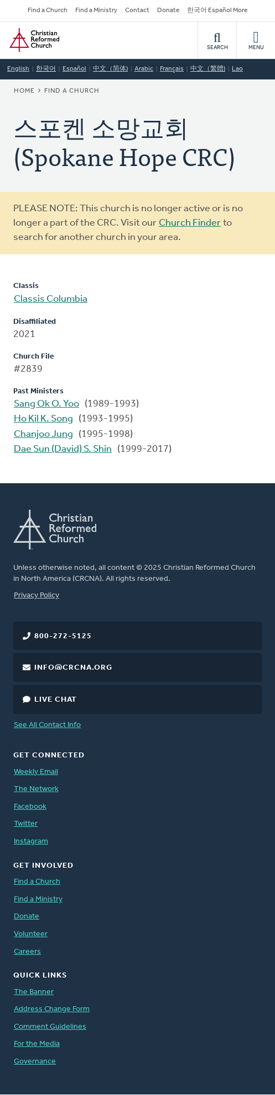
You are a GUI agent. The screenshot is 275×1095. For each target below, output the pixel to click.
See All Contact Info (47, 725)
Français (172, 69)
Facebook (30, 807)
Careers (27, 952)
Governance (35, 1061)
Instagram (31, 841)
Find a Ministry (96, 10)
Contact (137, 10)
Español (74, 69)
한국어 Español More (217, 10)
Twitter (26, 824)
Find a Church (48, 10)
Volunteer (31, 934)
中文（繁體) (207, 69)
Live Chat (55, 700)
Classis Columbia (50, 299)
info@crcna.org (73, 668)
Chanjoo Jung (43, 434)
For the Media (37, 1044)
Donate (168, 10)
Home (24, 91)
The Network (36, 789)
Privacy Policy (36, 595)
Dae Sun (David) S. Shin (63, 449)
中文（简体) (110, 69)
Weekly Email (36, 772)
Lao (237, 69)
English (18, 69)
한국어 (46, 69)
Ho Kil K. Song (43, 419)
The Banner (34, 992)
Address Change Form (52, 1009)
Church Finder (190, 223)
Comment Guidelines (50, 1027)
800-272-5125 (63, 636)
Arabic (143, 69)
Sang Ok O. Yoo (46, 404)
